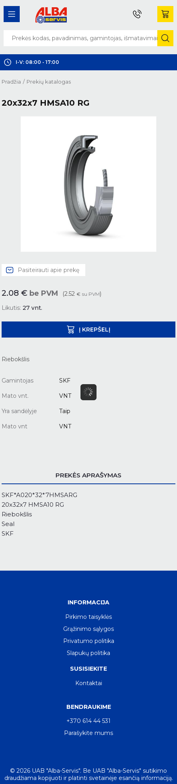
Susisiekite (88, 668)
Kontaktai (88, 683)
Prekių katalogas (49, 81)
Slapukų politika (88, 653)
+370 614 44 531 (88, 721)
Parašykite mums (88, 733)
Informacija (88, 602)
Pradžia (11, 81)
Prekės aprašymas (88, 475)
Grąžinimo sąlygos (88, 629)
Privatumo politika (88, 641)
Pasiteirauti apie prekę (48, 270)
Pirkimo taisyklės (88, 616)
